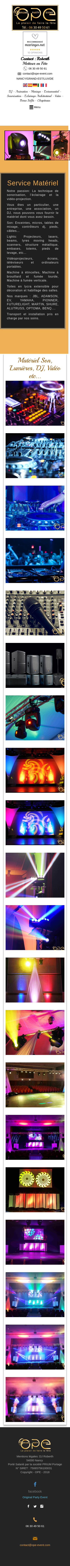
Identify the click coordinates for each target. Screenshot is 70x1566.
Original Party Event (35, 1497)
